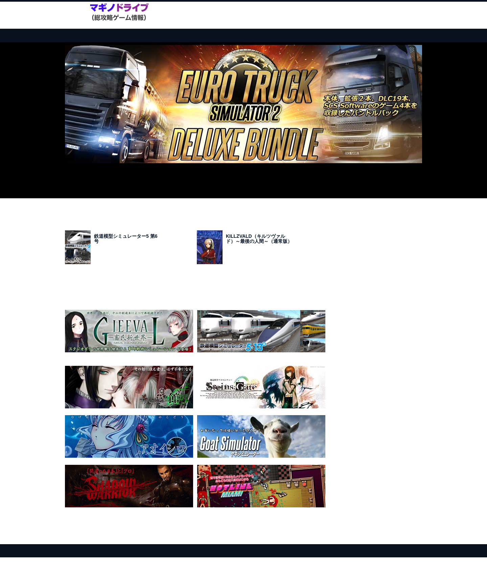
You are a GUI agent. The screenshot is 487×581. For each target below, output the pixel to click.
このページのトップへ (404, 539)
